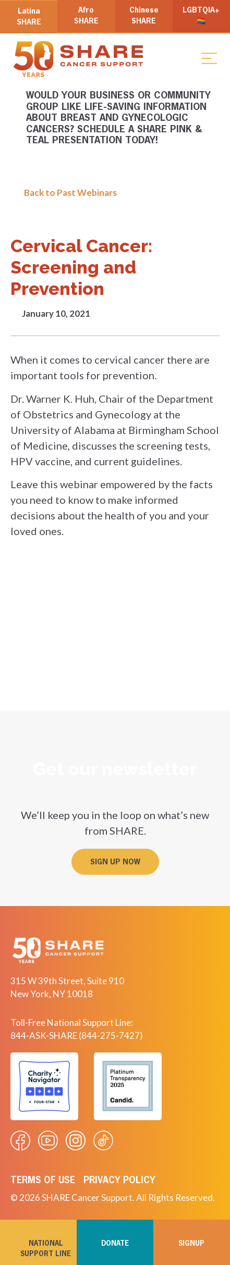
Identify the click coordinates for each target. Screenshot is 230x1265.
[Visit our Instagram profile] (76, 1140)
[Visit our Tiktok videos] (103, 1140)
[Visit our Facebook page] (20, 1140)
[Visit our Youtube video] (48, 1140)
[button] (209, 57)
